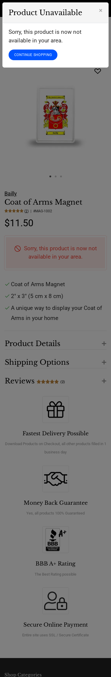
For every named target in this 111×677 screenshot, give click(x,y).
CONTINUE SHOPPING (33, 55)
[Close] (100, 10)
